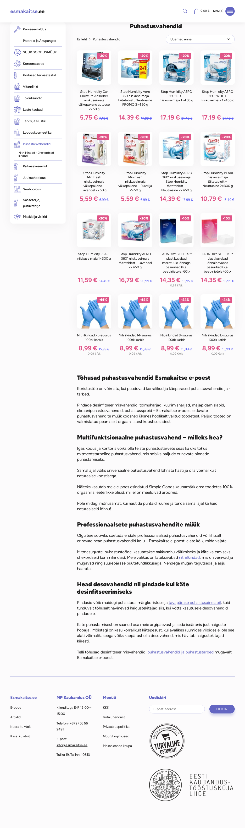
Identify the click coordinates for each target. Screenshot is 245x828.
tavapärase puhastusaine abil (195, 602)
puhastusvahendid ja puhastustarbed (180, 652)
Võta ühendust (114, 717)
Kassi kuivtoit (20, 736)
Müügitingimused (116, 736)
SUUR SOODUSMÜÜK (35, 52)
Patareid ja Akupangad (39, 40)
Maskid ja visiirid (30, 216)
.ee (27, 11)
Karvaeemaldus (30, 29)
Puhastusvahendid (32, 144)
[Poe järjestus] (200, 39)
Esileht (82, 39)
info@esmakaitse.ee (71, 745)
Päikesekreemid (30, 166)
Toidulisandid (28, 98)
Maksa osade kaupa (117, 746)
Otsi (185, 11)
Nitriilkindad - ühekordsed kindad (36, 154)
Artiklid (15, 717)
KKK (106, 707)
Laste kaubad (28, 109)
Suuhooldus (27, 189)
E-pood (15, 707)
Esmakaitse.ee (23, 697)
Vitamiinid (26, 86)
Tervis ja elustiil (29, 121)
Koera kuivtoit (20, 726)
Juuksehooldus (30, 178)
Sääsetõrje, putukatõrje (27, 203)
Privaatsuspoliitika (116, 726)
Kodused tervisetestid (35, 75)
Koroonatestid (29, 63)
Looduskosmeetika (32, 132)
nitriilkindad (189, 557)
